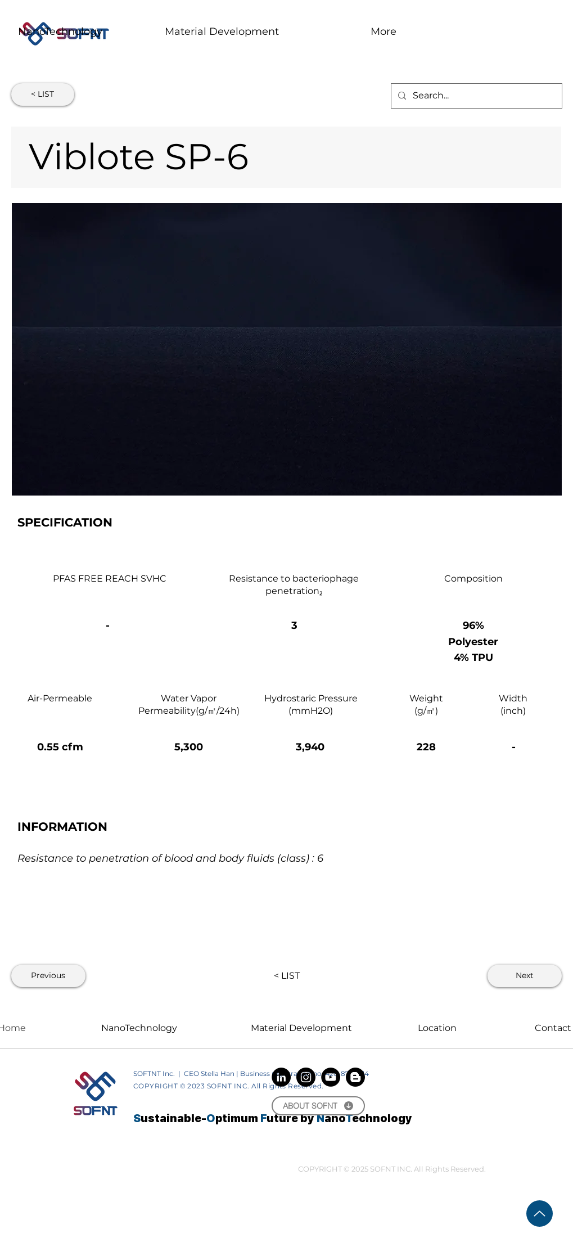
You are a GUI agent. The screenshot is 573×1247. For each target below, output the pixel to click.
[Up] (539, 1213)
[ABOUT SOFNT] (318, 1105)
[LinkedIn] (281, 1077)
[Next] (525, 976)
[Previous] (48, 976)
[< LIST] (42, 94)
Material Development (301, 1028)
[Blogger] (355, 1077)
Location (437, 1028)
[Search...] (475, 96)
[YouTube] (330, 1077)
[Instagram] (305, 1077)
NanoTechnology (139, 1028)
